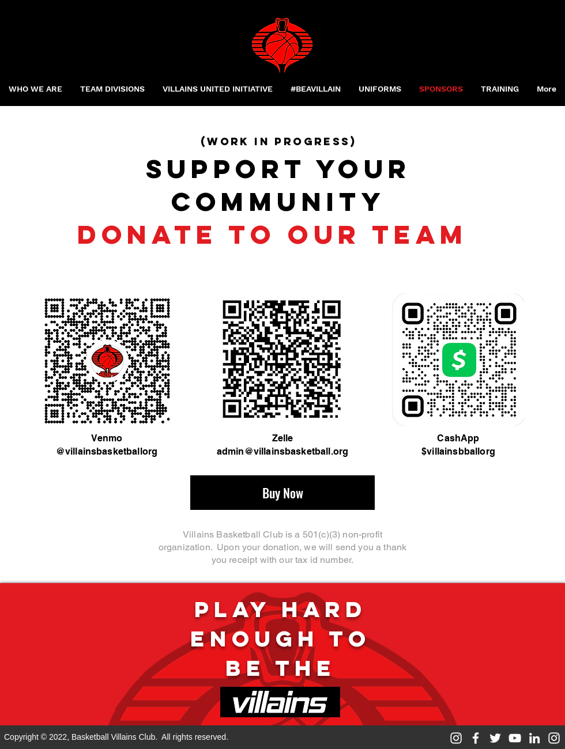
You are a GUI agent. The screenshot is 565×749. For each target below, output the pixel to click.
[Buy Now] (282, 492)
